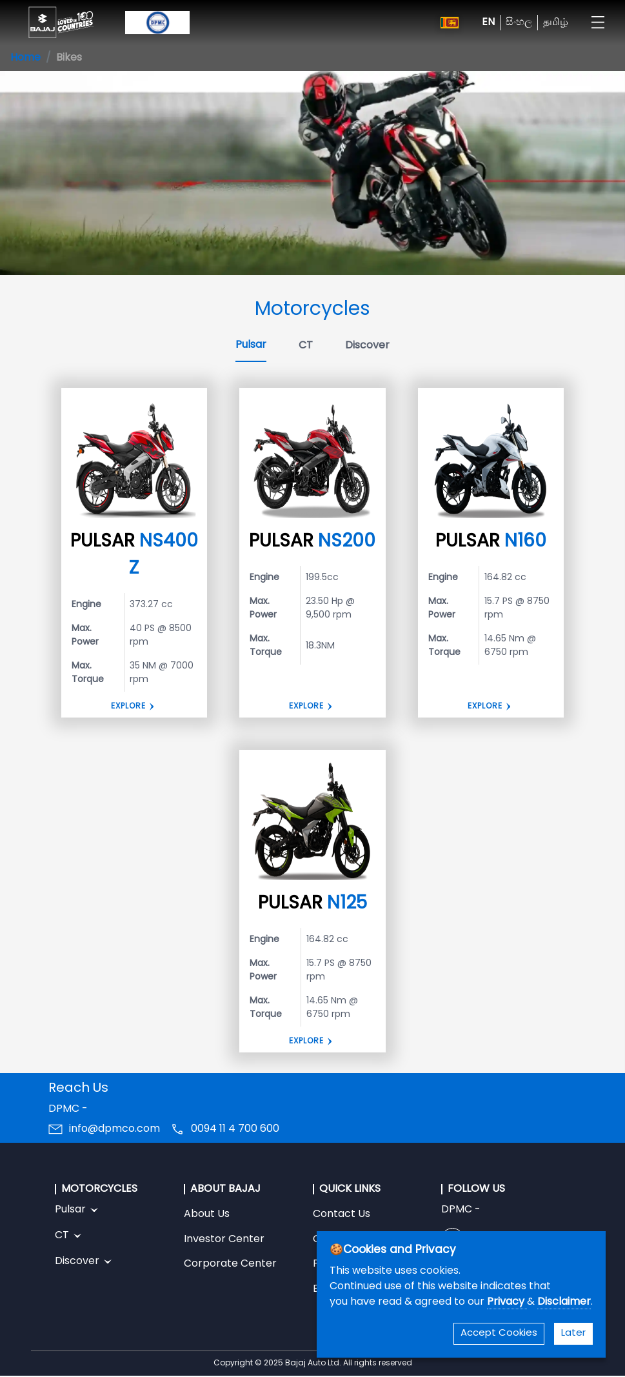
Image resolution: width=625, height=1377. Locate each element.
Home (25, 58)
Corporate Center (230, 1264)
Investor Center (224, 1239)
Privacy (507, 1302)
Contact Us (341, 1214)
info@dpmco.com (114, 1129)
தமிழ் (555, 22)
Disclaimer (564, 1302)
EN (488, 22)
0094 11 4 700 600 (235, 1129)
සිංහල (519, 22)
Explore (128, 706)
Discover (367, 346)
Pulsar (250, 345)
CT (306, 346)
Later (573, 1333)
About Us (207, 1214)
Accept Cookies (499, 1333)
